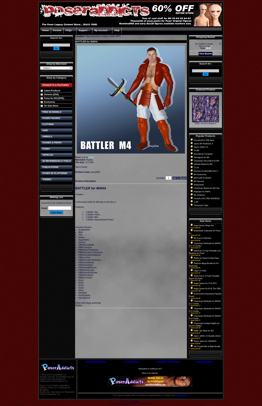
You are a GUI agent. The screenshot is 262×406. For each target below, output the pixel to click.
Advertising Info (204, 361)
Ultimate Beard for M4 (203, 164)
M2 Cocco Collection (202, 238)
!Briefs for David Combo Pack (206, 258)
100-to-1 (99, 36)
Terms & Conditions (96, 361)
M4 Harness (199, 181)
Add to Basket (179, 178)
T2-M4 (196, 150)
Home (45, 30)
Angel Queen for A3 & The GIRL (207, 288)
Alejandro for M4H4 (202, 191)
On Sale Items (51, 106)
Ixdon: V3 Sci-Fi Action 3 (205, 123)
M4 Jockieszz (199, 195)
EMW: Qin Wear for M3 (204, 331)
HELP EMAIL (181, 395)
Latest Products (52, 90)
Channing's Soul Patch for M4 (206, 161)
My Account (102, 30)
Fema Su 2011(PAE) (54, 98)
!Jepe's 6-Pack (200, 271)
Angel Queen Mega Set (204, 225)
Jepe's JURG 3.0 (201, 147)
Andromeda (199, 185)
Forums (57, 30)
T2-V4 (196, 168)
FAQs (70, 30)
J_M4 (196, 202)
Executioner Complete (203, 154)
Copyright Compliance (168, 361)
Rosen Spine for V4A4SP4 (205, 341)
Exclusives (49, 102)
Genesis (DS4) (51, 94)
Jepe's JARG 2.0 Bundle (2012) (207, 336)
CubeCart (135, 402)
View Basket (205, 53)
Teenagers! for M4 (201, 157)
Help (116, 30)
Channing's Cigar (201, 205)
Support (84, 30)
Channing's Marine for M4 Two (207, 188)
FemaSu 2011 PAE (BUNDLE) (207, 198)
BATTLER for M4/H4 (202, 178)
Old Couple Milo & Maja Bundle (207, 346)
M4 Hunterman (200, 174)
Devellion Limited (125, 404)
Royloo (89, 160)
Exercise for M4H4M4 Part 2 (206, 171)
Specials (90, 36)
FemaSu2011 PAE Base (204, 140)
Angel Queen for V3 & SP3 (205, 283)
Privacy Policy (132, 361)
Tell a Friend (81, 167)
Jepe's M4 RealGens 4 (203, 144)
